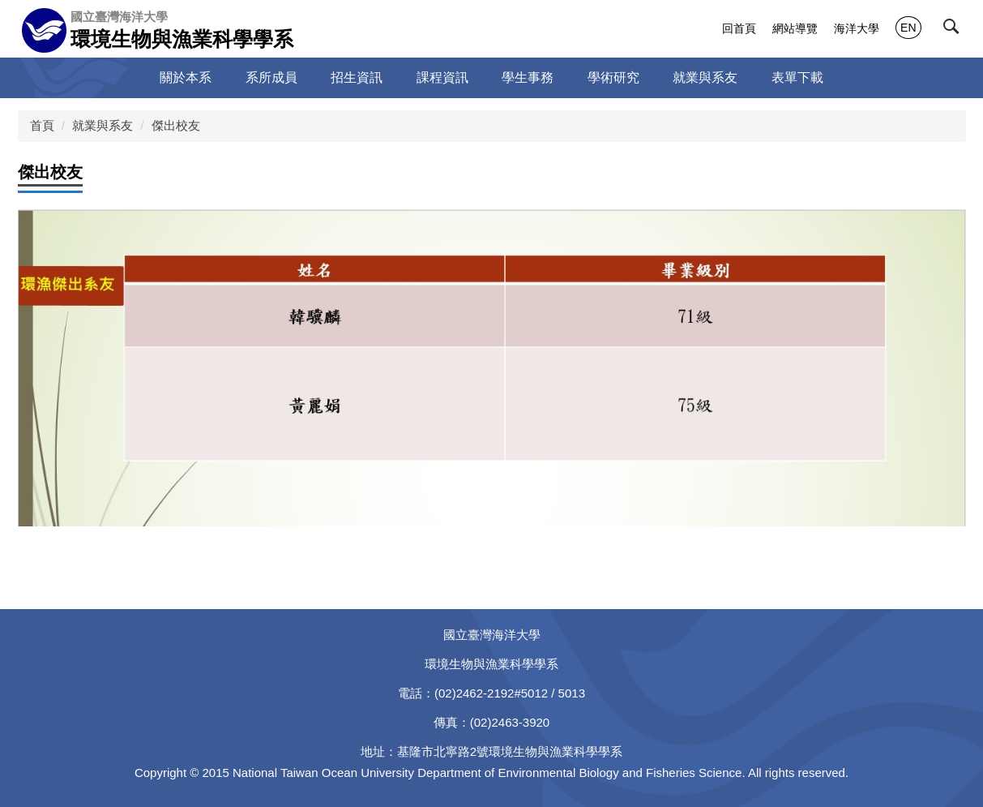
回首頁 (739, 28)
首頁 (42, 125)
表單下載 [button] (797, 77)
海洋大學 (856, 28)
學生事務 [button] (527, 77)
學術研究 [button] (613, 77)
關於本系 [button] (186, 77)
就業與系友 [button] (705, 77)
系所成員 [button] (271, 77)
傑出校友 (176, 125)
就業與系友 (102, 125)
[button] (954, 30)
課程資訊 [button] (442, 77)
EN (908, 27)
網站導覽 (795, 28)
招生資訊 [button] (357, 77)
